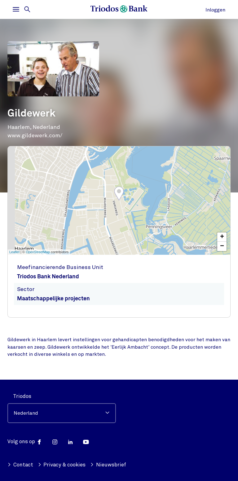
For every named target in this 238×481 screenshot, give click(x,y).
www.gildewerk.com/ (34, 135)
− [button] (222, 246)
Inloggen (215, 10)
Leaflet (14, 252)
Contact (20, 465)
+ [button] (222, 237)
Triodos (22, 396)
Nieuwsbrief (108, 465)
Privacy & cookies (62, 465)
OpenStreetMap (38, 252)
